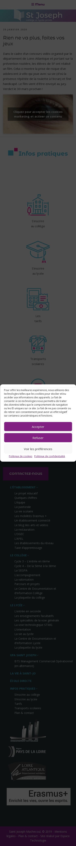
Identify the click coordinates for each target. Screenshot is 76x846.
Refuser (38, 438)
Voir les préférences (38, 449)
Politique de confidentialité (49, 456)
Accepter (38, 427)
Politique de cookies (20, 456)
